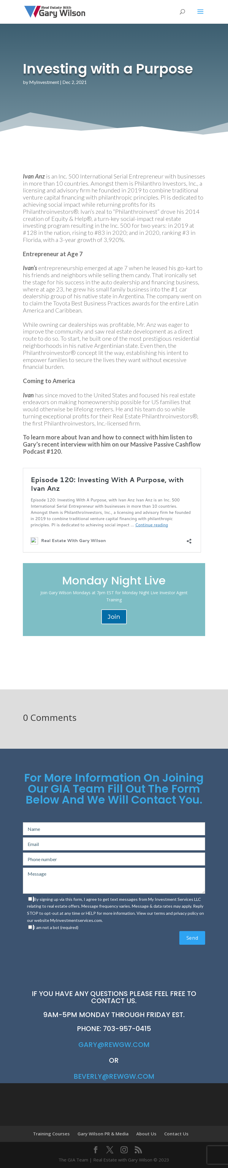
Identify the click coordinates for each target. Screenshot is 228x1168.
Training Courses (51, 1134)
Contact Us (176, 1134)
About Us (146, 1134)
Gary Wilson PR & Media (103, 1134)
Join (114, 616)
